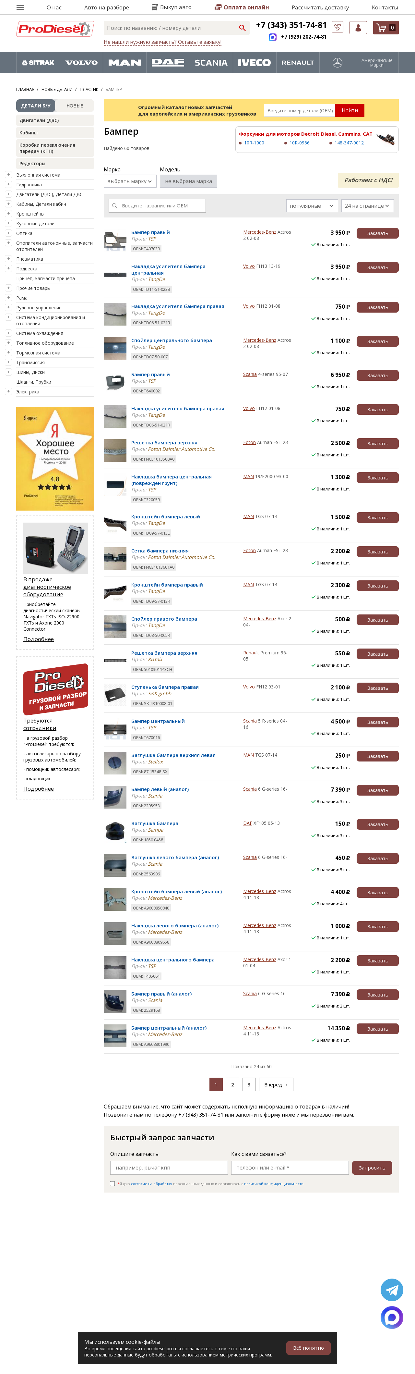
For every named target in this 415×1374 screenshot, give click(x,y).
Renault (251, 653)
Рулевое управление (39, 307)
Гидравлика (29, 184)
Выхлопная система (38, 175)
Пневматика (29, 259)
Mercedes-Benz (259, 232)
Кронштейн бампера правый (167, 584)
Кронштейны (30, 214)
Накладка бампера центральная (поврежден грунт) (171, 479)
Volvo (249, 266)
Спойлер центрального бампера (171, 340)
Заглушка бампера (154, 823)
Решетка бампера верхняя (164, 442)
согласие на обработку (151, 1183)
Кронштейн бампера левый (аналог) (176, 891)
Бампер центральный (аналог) (169, 1027)
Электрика (27, 392)
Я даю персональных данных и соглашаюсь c (210, 1183)
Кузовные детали (35, 223)
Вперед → (276, 1084)
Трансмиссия (30, 362)
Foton (249, 442)
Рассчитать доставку (320, 7)
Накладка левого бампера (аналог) (175, 925)
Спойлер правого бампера (164, 618)
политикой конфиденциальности (273, 1183)
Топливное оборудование (45, 343)
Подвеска (26, 269)
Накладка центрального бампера (173, 959)
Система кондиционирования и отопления (50, 320)
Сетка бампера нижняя (160, 550)
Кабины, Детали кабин (41, 204)
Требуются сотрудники (39, 724)
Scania (250, 374)
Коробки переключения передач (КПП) (47, 148)
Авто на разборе (106, 7)
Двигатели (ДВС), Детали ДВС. (50, 194)
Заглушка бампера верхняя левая (173, 755)
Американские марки (377, 62)
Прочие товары (33, 288)
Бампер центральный (158, 721)
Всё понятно (308, 1348)
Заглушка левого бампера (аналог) (175, 857)
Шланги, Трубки (33, 382)
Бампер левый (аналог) (160, 789)
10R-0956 (300, 143)
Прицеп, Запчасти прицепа (45, 278)
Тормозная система (38, 353)
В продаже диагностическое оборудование (47, 587)
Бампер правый (150, 232)
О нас (54, 7)
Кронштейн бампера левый (165, 516)
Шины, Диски (30, 372)
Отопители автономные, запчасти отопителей (54, 246)
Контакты (385, 7)
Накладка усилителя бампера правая (177, 306)
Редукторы (32, 163)
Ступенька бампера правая (165, 687)
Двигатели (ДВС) (39, 120)
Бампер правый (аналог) (161, 993)
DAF (247, 823)
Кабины (28, 133)
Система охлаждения (39, 333)
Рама (22, 298)
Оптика (24, 233)
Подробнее (38, 639)
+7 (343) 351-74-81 (291, 24)
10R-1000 (254, 143)
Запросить (371, 1167)
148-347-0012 (349, 143)
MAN (248, 476)
